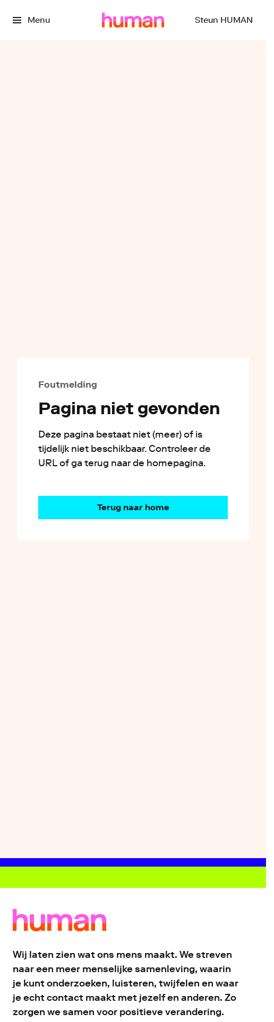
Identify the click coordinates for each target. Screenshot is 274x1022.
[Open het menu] (31, 20)
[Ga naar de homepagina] (133, 507)
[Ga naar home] (133, 20)
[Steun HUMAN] (223, 20)
